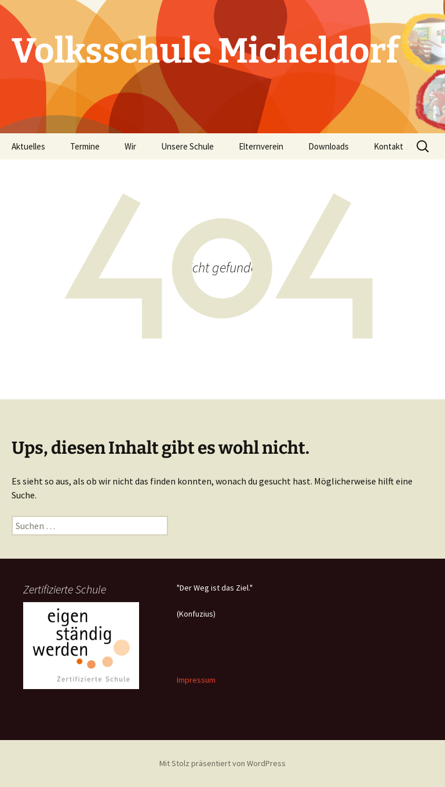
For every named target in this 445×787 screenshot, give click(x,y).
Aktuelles (28, 146)
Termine (85, 146)
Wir (130, 146)
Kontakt (388, 146)
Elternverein (261, 146)
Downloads (328, 146)
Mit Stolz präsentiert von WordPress (222, 763)
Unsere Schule (187, 146)
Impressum (196, 680)
